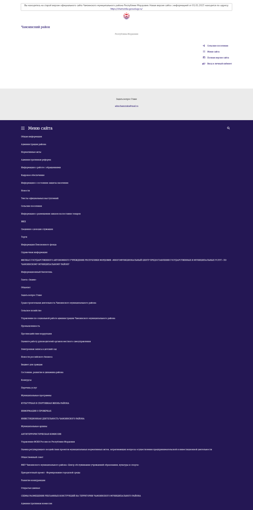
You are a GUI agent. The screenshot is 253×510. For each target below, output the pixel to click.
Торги (24, 237)
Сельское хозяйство (31, 310)
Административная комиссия (36, 503)
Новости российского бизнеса (36, 357)
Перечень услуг (29, 388)
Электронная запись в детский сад (39, 349)
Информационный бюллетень (36, 272)
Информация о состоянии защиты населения (44, 183)
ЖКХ (23, 221)
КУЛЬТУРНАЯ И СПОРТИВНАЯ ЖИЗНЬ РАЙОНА (45, 403)
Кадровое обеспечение (32, 175)
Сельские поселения (217, 46)
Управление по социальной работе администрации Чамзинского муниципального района (68, 318)
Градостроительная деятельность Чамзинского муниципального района (58, 303)
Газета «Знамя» (29, 280)
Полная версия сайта (218, 57)
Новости (25, 190)
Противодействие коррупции (36, 334)
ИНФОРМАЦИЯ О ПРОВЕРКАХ (36, 411)
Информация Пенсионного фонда (38, 244)
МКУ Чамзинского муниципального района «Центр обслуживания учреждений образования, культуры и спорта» (80, 465)
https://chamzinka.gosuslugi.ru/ (126, 8)
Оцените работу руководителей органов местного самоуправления (56, 341)
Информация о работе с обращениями (41, 167)
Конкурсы (26, 380)
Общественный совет (32, 457)
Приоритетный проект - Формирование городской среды (50, 472)
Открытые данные (30, 488)
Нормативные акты (31, 152)
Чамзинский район (35, 27)
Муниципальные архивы (34, 426)
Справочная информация (34, 252)
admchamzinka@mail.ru (126, 106)
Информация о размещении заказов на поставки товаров (51, 214)
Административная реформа (36, 160)
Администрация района (33, 144)
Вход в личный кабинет (219, 63)
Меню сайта (213, 52)
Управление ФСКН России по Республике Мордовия (48, 442)
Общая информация (31, 136)
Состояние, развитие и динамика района (42, 372)
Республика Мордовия (126, 34)
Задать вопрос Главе (31, 295)
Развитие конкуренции (33, 480)
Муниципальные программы (36, 395)
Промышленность (30, 326)
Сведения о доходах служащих (37, 229)
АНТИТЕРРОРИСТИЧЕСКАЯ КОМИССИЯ (41, 434)
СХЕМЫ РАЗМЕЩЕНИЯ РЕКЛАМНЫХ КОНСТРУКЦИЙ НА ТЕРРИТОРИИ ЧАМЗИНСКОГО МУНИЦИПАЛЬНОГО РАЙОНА (81, 496)
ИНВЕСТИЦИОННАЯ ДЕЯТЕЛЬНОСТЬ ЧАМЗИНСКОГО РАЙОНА (53, 418)
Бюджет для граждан (32, 364)
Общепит (26, 287)
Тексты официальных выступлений (40, 198)
